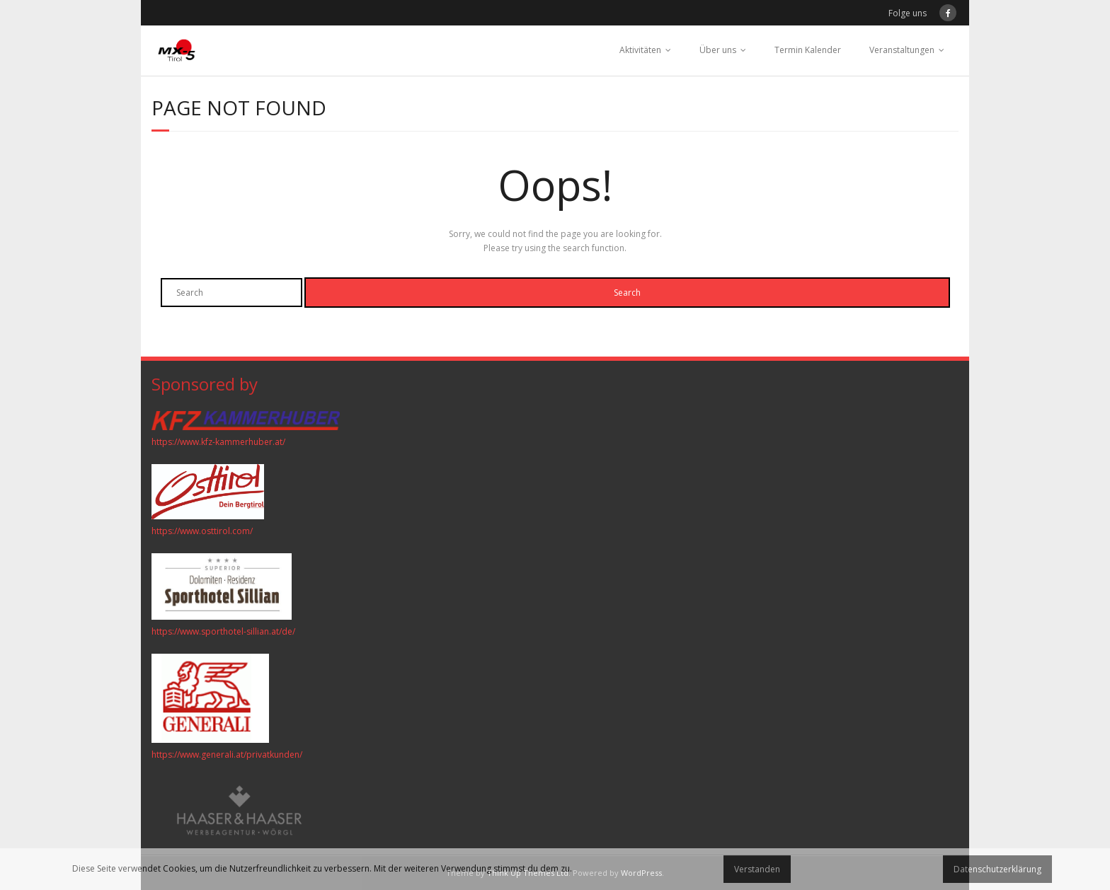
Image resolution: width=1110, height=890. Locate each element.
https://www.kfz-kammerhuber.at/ (218, 442)
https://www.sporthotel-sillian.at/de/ (223, 631)
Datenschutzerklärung (997, 869)
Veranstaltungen (901, 50)
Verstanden (757, 869)
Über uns (717, 50)
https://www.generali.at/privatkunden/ (226, 755)
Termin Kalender (807, 50)
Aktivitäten (640, 50)
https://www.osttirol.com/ (202, 531)
